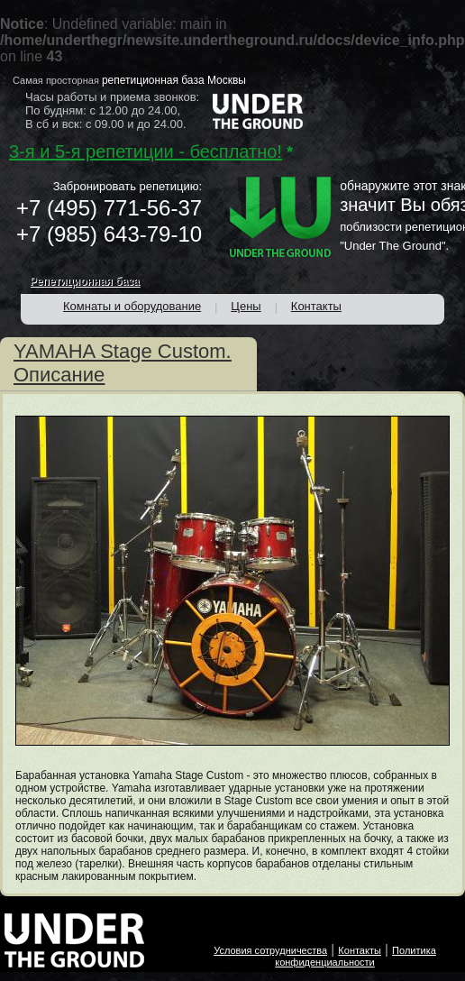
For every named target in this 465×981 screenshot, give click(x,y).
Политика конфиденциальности (355, 956)
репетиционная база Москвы (174, 80)
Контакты (359, 950)
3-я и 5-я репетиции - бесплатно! (145, 151)
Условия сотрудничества (270, 950)
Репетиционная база (85, 281)
